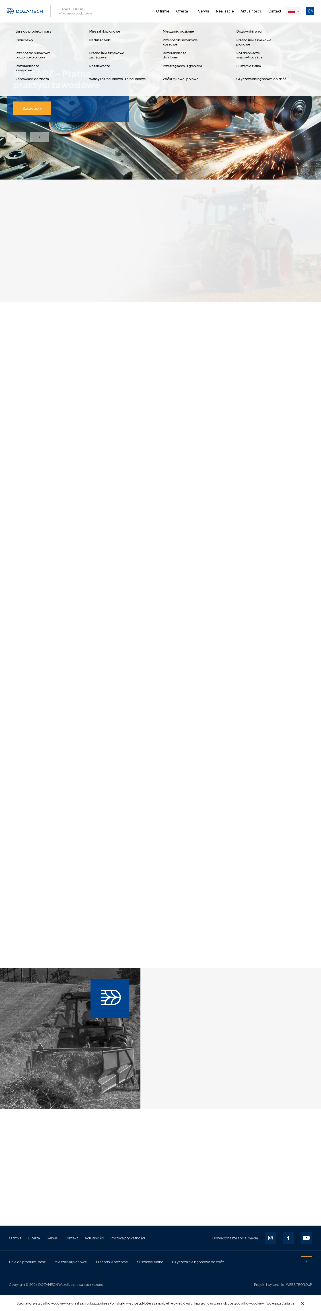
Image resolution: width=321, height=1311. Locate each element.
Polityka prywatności (127, 1238)
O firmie (162, 11)
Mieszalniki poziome (112, 1261)
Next (39, 137)
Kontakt (274, 11)
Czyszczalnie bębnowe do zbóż (198, 1261)
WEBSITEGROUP (299, 1284)
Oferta (182, 11)
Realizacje (225, 11)
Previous (16, 137)
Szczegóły (32, 108)
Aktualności (251, 11)
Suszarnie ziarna (150, 1261)
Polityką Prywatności (125, 1303)
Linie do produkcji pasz (27, 1261)
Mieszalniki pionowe (71, 1261)
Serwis (204, 11)
